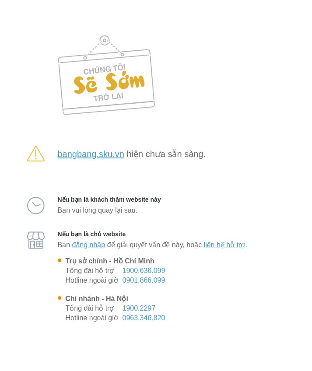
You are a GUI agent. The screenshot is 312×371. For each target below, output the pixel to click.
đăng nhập (88, 244)
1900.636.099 (144, 270)
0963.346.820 (144, 318)
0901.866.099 (144, 280)
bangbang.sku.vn (91, 154)
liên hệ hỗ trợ (224, 244)
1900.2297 (139, 308)
